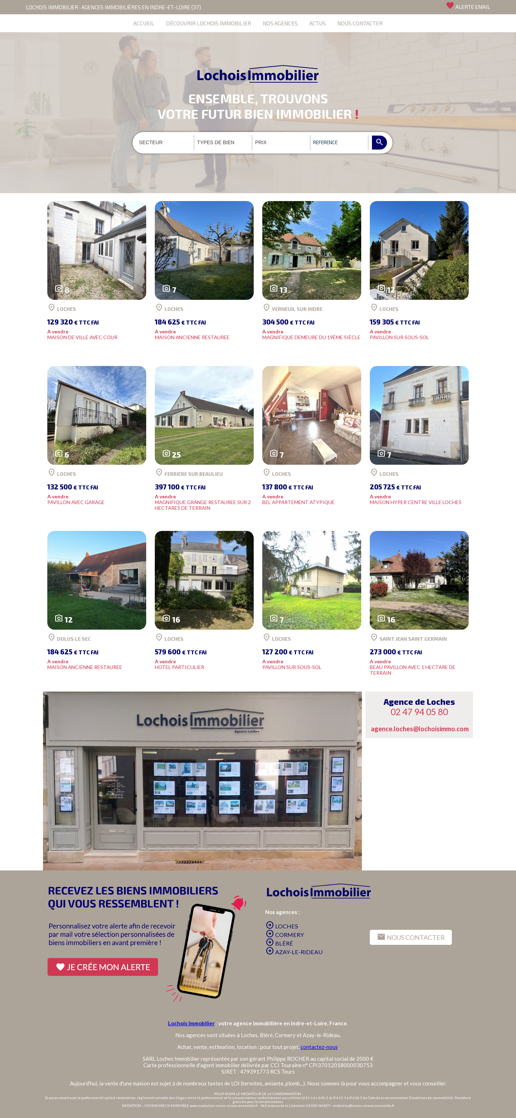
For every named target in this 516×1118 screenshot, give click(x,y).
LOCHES (282, 926)
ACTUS (317, 23)
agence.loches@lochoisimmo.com (420, 729)
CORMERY (285, 934)
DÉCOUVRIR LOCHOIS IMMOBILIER (208, 23)
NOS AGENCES (280, 23)
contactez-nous (319, 1047)
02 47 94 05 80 (419, 712)
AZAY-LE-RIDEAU (294, 951)
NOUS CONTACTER (360, 23)
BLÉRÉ (279, 943)
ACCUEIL (143, 23)
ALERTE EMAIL (468, 6)
